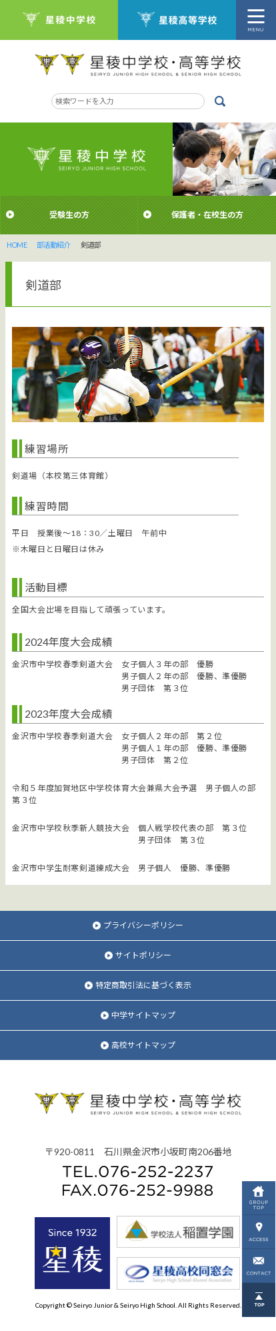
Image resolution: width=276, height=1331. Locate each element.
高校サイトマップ (138, 1045)
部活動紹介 (54, 244)
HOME (17, 244)
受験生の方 (69, 215)
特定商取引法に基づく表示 (138, 985)
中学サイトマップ (138, 1015)
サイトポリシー (138, 955)
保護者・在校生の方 (207, 215)
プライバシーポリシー (138, 925)
